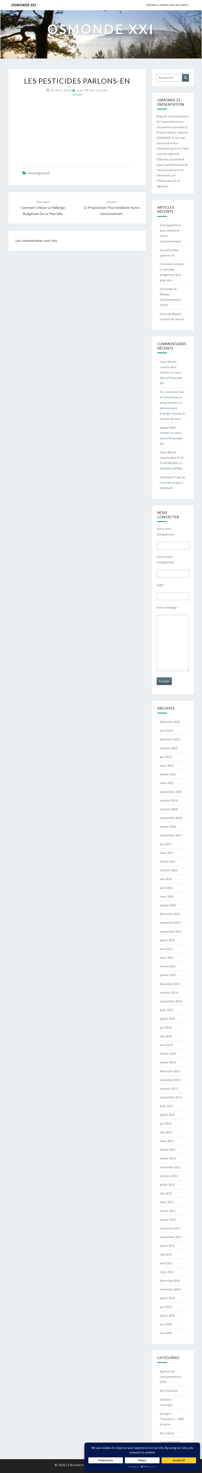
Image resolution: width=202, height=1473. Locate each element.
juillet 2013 (167, 1115)
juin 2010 (166, 1307)
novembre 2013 (170, 1080)
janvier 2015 (168, 975)
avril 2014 (166, 1045)
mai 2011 (166, 1254)
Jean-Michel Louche (92, 90)
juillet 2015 (167, 940)
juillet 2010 (167, 1298)
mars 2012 (167, 1202)
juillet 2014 (167, 1019)
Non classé (167, 1433)
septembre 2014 (171, 1001)
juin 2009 (166, 1324)
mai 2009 (166, 1333)
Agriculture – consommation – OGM (171, 1376)
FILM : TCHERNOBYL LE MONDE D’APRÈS (172, 463)
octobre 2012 (169, 1176)
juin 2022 (166, 757)
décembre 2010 (170, 1281)
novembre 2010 (170, 1289)
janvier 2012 (168, 1219)
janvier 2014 (168, 1062)
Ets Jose (165, 392)
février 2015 (168, 966)
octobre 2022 (169, 748)
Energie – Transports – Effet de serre (172, 1419)
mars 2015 (167, 957)
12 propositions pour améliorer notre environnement (111, 208)
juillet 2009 (167, 1316)
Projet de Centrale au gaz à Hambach (172, 482)
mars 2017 (167, 853)
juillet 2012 (167, 1185)
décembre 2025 (170, 722)
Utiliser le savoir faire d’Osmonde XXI (171, 377)
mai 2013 (166, 1132)
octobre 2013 (169, 1088)
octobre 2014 (169, 992)
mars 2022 (167, 765)
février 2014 (168, 1054)
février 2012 (168, 1211)
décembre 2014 (170, 984)
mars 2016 (167, 896)
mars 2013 (167, 1141)
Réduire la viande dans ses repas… (168, 5)
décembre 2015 (170, 914)
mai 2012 (166, 1193)
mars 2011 (167, 1272)
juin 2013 (166, 1123)
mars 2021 (167, 783)
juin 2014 (166, 1027)
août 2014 (166, 1010)
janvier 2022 (168, 774)
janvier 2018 (168, 826)
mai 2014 (166, 1036)
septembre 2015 (171, 931)
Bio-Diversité (169, 1391)
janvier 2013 (168, 1158)
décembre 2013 (170, 1071)
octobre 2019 (169, 800)
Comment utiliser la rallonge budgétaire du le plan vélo (43, 208)
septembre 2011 (171, 1237)
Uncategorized (39, 173)
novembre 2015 (170, 923)
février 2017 (168, 861)
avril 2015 (166, 949)
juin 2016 (166, 879)
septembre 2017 (171, 835)
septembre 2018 (171, 818)
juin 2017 (166, 844)
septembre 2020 (171, 792)
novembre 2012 (170, 1167)
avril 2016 (166, 888)
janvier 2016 (168, 905)
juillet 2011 (167, 1246)
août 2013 (166, 1106)
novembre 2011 (170, 1228)
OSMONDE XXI (23, 4)
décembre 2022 (170, 739)
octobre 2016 (169, 870)
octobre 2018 (169, 809)
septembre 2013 (171, 1097)
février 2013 (168, 1150)
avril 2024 (166, 730)
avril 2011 (166, 1263)
